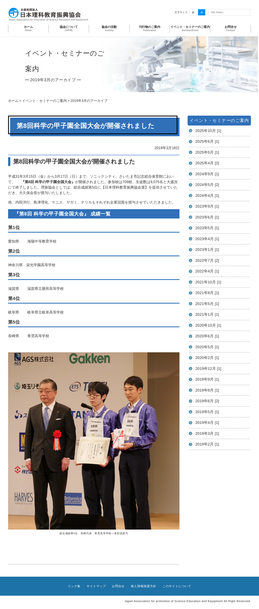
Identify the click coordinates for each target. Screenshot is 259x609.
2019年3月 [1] (207, 433)
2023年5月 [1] (207, 228)
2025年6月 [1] (207, 141)
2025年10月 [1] (208, 131)
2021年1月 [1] (207, 314)
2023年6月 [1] (207, 217)
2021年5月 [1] (207, 304)
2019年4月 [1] (207, 422)
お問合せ (118, 586)
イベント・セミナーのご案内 (44, 101)
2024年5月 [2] (207, 185)
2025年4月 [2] (207, 163)
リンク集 (74, 586)
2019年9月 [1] (207, 379)
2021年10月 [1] (208, 282)
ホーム (13, 101)
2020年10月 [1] (208, 325)
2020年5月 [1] (207, 347)
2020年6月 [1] (207, 336)
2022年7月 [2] (207, 260)
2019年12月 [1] (208, 368)
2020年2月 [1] (207, 358)
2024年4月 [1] (207, 195)
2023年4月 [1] (207, 239)
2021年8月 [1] (207, 293)
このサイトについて (176, 586)
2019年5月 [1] (207, 412)
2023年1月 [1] (207, 249)
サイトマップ (96, 586)
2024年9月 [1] (207, 174)
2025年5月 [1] (207, 152)
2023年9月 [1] (207, 206)
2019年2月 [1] (207, 444)
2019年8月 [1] (207, 390)
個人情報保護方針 (143, 586)
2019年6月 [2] (207, 401)
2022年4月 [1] (207, 271)
